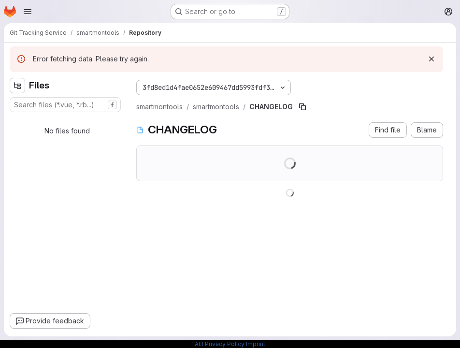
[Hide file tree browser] (17, 85)
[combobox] (65, 104)
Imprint (255, 344)
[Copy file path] (302, 107)
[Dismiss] (431, 59)
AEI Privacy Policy (219, 344)
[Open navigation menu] (27, 11)
